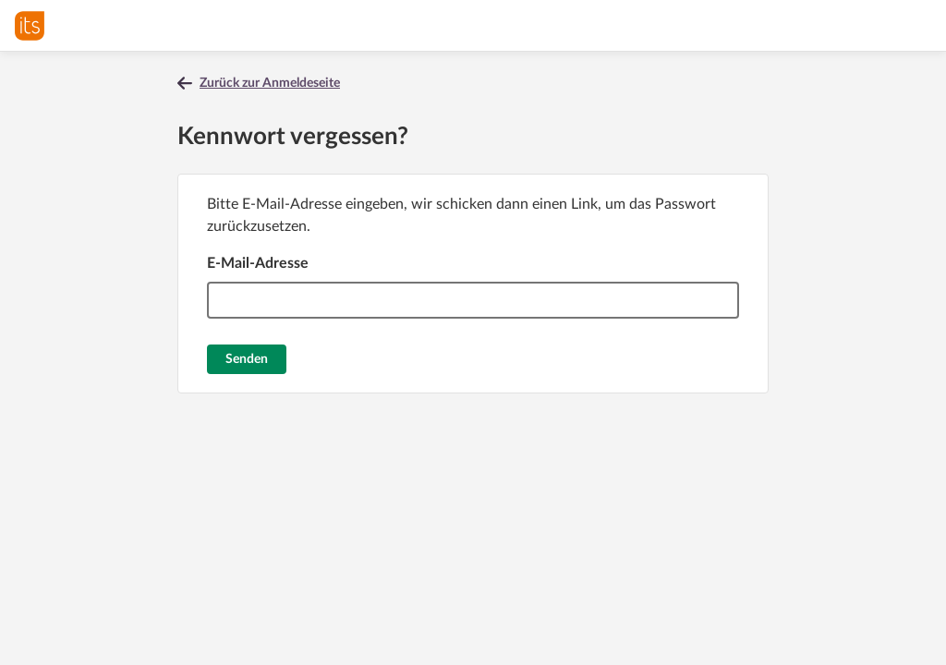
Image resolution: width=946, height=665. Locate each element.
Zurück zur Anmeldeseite (270, 83)
